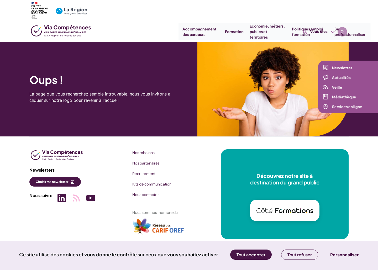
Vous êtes (319, 8)
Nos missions (140, 152)
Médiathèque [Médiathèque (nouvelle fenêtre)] (343, 99)
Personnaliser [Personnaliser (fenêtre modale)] (344, 254)
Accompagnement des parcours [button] (178, 32)
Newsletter (341, 69)
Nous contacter (142, 194)
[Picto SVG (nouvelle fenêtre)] (61, 198)
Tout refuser (299, 254)
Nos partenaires (143, 163)
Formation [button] (212, 31)
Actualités (340, 79)
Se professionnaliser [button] (327, 32)
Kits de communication (149, 184)
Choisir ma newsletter (52, 182)
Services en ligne (346, 108)
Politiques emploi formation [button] (285, 32)
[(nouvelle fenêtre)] (155, 228)
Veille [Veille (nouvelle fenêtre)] (336, 89)
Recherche (342, 8)
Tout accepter (251, 254)
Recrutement (141, 173)
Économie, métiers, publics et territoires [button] (245, 31)
